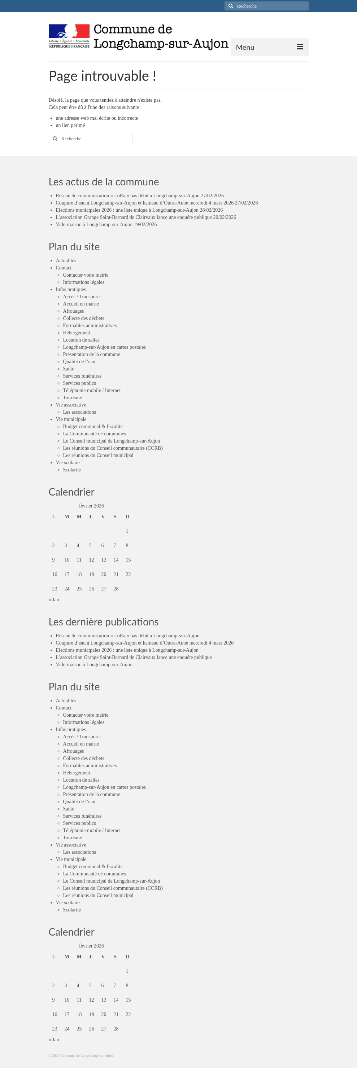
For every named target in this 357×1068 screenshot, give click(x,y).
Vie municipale (71, 419)
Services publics (79, 383)
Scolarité (72, 470)
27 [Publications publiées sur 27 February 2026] (103, 589)
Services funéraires (82, 376)
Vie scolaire (68, 462)
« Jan (54, 599)
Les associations (79, 412)
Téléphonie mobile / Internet (92, 390)
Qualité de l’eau (79, 361)
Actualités (66, 260)
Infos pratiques (71, 289)
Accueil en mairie (81, 304)
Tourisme (72, 397)
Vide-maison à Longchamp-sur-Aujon (94, 224)
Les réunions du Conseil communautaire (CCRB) (113, 448)
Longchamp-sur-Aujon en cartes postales (104, 347)
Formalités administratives (90, 325)
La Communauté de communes (94, 433)
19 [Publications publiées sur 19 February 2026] (91, 574)
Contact (64, 268)
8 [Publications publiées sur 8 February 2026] (127, 545)
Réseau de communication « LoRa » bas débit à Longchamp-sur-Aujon (128, 195)
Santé (68, 369)
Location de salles (81, 340)
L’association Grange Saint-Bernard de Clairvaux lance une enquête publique (134, 217)
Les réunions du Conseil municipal (98, 455)
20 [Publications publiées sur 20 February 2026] (103, 574)
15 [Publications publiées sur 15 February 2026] (128, 560)
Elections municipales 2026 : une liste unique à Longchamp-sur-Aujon (127, 210)
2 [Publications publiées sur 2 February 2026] (53, 545)
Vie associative (71, 405)
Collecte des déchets (83, 318)
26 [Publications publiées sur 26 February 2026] (91, 589)
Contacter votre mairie (86, 275)
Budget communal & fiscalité (93, 426)
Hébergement (76, 332)
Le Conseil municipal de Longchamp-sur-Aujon (111, 441)
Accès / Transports (82, 296)
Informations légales (84, 282)
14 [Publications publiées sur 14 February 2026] (116, 560)
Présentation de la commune (91, 354)
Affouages (73, 311)
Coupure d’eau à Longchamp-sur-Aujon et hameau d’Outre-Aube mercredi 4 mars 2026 (145, 203)
